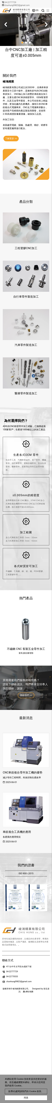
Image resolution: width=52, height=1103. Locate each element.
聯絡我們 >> (26, 695)
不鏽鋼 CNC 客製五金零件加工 (26, 649)
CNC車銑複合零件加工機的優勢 (22, 772)
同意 (26, 1097)
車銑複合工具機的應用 (17, 832)
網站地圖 (28, 991)
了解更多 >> (11, 138)
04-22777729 (10, 2)
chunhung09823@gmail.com (16, 5)
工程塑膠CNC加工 (26, 248)
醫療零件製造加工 (26, 393)
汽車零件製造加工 (26, 345)
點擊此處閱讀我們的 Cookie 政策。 (25, 1091)
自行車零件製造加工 (26, 296)
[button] (46, 24)
